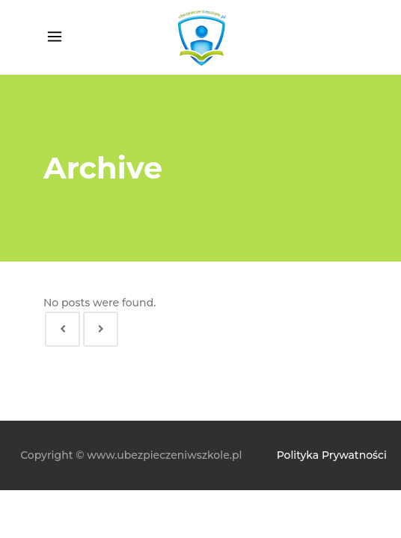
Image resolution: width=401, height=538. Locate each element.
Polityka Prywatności (332, 455)
